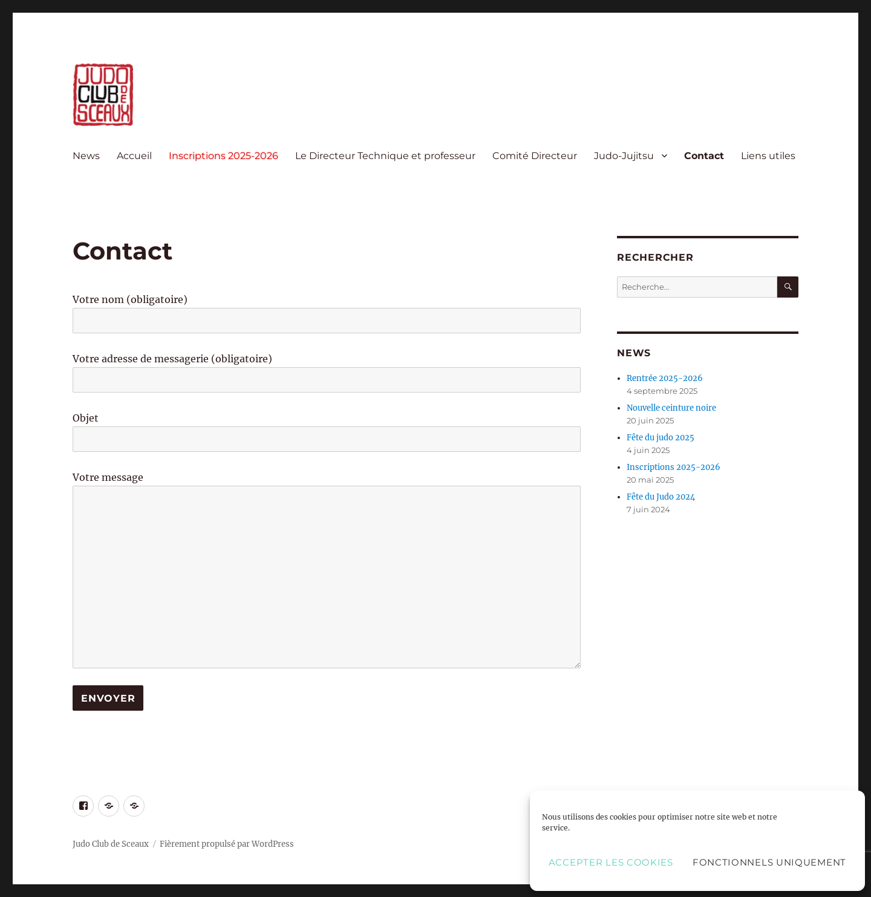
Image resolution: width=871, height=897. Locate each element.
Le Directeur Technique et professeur (385, 155)
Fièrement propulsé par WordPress (227, 844)
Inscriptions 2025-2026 (223, 155)
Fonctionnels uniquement (769, 862)
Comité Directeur (534, 155)
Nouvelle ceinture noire (671, 408)
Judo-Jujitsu (624, 155)
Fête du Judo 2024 (661, 497)
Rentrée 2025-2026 (665, 378)
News (86, 155)
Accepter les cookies (611, 862)
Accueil (134, 155)
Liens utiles (768, 155)
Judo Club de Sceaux (111, 844)
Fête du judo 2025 (660, 437)
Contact (704, 155)
